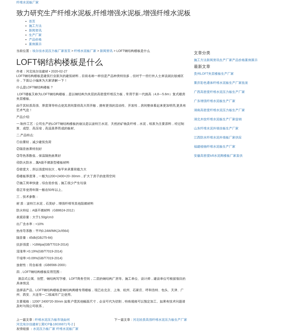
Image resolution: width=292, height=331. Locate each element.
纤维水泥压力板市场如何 (52, 319)
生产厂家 (35, 35)
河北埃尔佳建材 (27, 324)
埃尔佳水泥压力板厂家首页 (51, 51)
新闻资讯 (35, 30)
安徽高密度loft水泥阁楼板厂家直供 (218, 155)
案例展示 (35, 44)
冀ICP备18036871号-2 (57, 324)
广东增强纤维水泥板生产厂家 (214, 101)
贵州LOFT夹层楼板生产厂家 (214, 73)
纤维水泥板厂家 (27, 2)
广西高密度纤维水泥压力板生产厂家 (219, 92)
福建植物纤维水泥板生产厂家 (214, 146)
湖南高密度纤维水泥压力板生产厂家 (219, 110)
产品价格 (35, 39)
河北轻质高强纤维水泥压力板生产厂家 (160, 319)
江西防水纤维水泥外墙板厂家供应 (218, 137)
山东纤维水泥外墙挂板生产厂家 (216, 128)
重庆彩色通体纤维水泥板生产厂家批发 (221, 83)
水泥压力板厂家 (44, 329)
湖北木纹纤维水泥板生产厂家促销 (218, 119)
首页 (32, 21)
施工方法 (35, 26)
